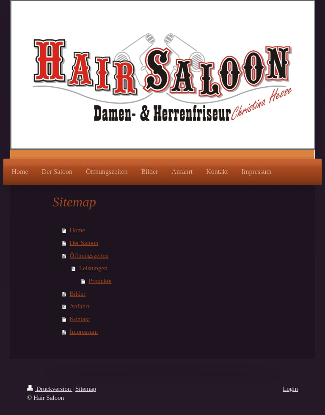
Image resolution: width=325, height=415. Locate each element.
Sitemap (85, 388)
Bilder (78, 293)
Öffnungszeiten (89, 255)
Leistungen (93, 268)
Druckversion (49, 388)
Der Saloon (84, 242)
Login (290, 388)
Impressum (84, 331)
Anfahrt (80, 306)
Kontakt (80, 319)
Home (77, 230)
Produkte (100, 281)
